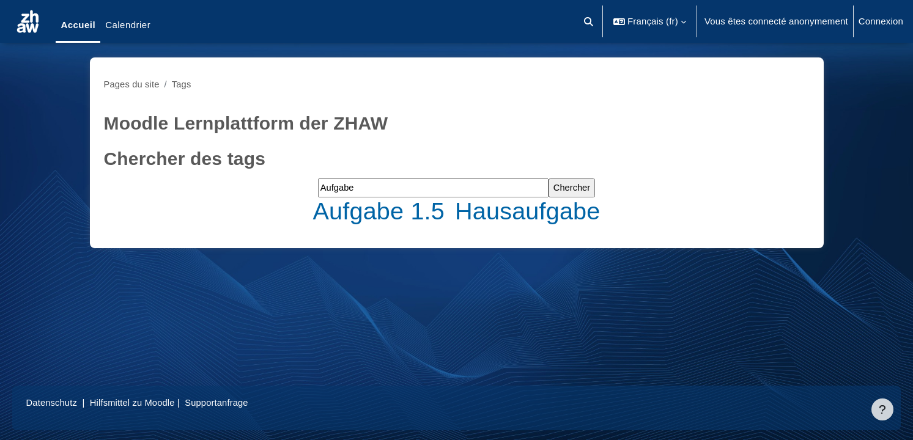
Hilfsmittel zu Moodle (152, 402)
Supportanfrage (237, 402)
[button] (588, 21)
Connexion (881, 21)
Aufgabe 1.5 (380, 211)
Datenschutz (69, 402)
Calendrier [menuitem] (127, 25)
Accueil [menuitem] (78, 25)
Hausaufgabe (529, 211)
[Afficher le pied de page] (882, 409)
